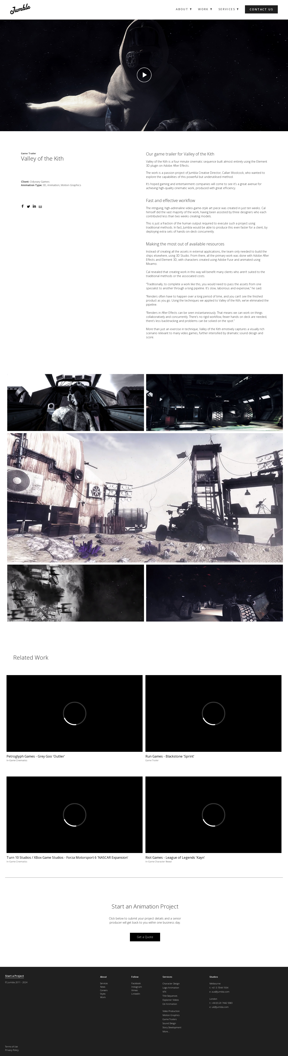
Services (167, 976)
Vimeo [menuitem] (134, 990)
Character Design (171, 983)
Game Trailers (170, 1019)
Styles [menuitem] (102, 993)
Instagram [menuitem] (136, 986)
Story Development (172, 1027)
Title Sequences (170, 995)
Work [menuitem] (203, 9)
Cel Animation (170, 1003)
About (103, 976)
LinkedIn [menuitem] (135, 993)
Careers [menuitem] (103, 990)
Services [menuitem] (226, 9)
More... (166, 1031)
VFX (164, 991)
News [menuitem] (102, 986)
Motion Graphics (171, 1015)
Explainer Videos (171, 999)
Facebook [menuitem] (136, 983)
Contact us (261, 9)
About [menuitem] (182, 9)
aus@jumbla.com (220, 991)
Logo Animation (171, 987)
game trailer (165, 154)
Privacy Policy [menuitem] (12, 1050)
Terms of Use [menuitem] (11, 1046)
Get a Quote (145, 937)
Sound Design (169, 1023)
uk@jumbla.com (220, 1006)
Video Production (171, 1011)
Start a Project (14, 976)
